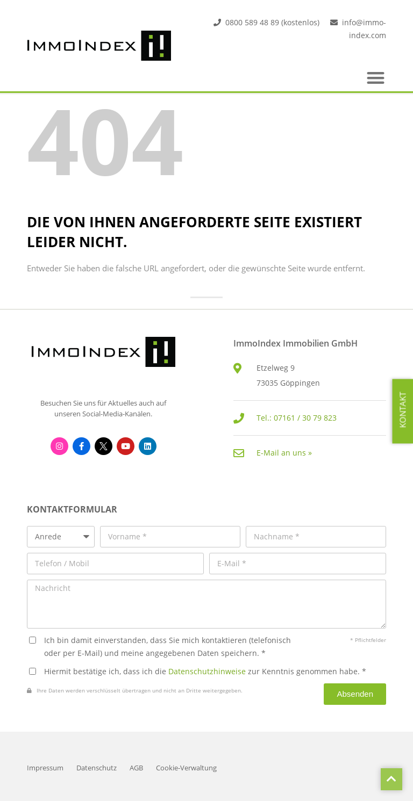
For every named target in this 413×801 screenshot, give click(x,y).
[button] (376, 77)
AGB (136, 768)
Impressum (45, 768)
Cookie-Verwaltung (186, 768)
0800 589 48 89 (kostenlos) (272, 22)
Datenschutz (96, 768)
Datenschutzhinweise (207, 671)
